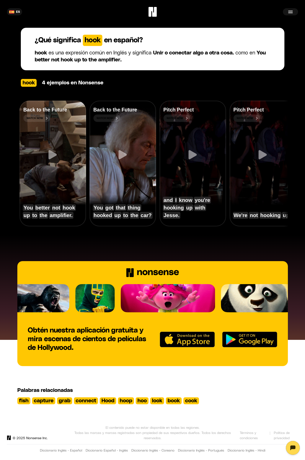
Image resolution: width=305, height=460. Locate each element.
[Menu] (290, 11)
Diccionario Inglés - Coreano (153, 450)
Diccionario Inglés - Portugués (201, 450)
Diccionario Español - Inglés (107, 450)
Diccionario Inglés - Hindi (246, 450)
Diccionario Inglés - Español (61, 450)
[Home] (152, 12)
